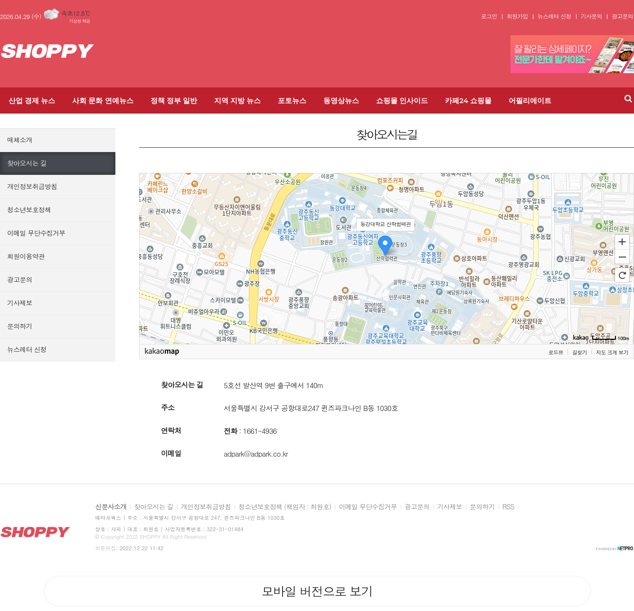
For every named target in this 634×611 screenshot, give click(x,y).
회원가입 (517, 16)
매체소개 (19, 139)
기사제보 (19, 302)
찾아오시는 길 (27, 163)
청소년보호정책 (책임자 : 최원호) (284, 507)
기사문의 (591, 16)
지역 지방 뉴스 (237, 100)
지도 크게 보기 (612, 352)
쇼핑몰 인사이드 (402, 100)
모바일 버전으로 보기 (316, 591)
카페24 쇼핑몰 (468, 100)
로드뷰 (556, 352)
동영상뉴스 (341, 100)
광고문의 (622, 16)
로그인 (489, 16)
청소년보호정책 (29, 209)
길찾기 (579, 352)
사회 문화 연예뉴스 (102, 100)
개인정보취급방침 (32, 186)
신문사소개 (110, 507)
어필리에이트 (530, 100)
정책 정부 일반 (174, 100)
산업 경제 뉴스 (32, 100)
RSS (508, 507)
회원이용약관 (26, 256)
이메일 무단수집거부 (36, 233)
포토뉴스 (292, 100)
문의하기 (19, 326)
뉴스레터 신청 (554, 16)
